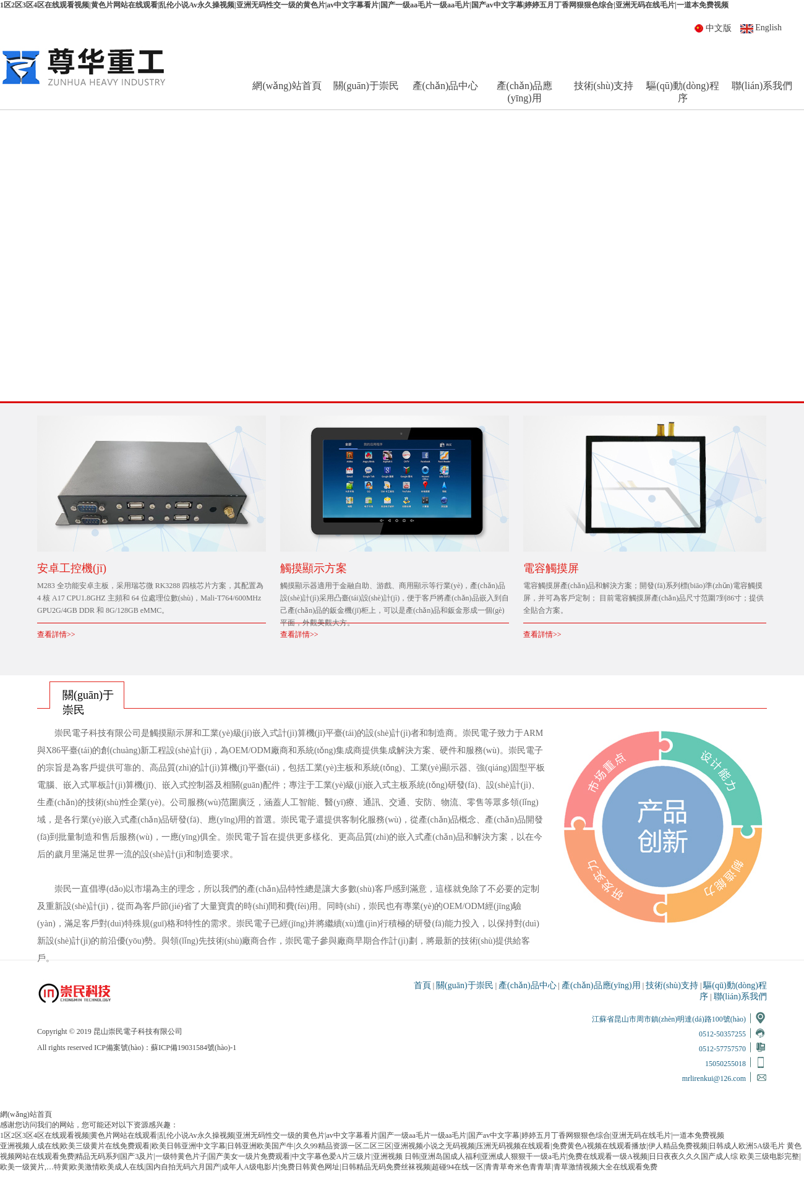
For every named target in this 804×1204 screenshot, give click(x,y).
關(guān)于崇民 (366, 85)
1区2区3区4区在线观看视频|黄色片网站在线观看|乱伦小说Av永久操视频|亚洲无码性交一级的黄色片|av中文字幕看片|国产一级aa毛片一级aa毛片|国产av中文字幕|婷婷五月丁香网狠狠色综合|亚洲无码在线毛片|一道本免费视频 (364, 5)
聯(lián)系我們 (762, 85)
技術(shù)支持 (604, 85)
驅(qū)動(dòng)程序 (682, 91)
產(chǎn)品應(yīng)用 (525, 91)
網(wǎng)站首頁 (286, 85)
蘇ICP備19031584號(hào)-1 (193, 1047)
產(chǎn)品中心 (446, 85)
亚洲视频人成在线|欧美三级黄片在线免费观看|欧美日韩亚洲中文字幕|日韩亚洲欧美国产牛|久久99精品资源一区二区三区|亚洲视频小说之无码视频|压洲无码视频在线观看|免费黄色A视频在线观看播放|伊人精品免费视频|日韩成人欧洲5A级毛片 (392, 1146)
